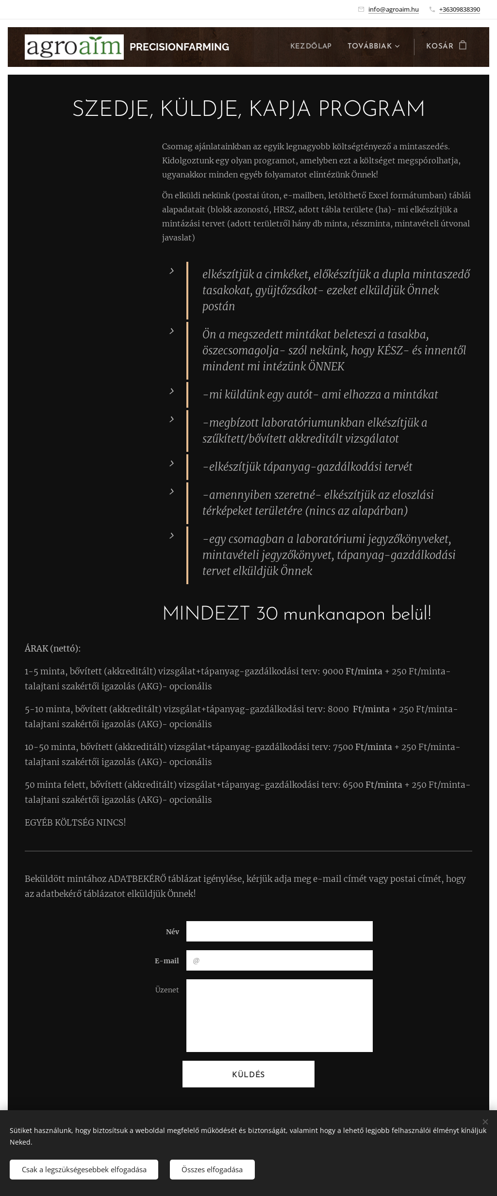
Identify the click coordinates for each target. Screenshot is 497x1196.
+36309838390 (459, 9)
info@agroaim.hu (393, 9)
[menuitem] (312, 47)
